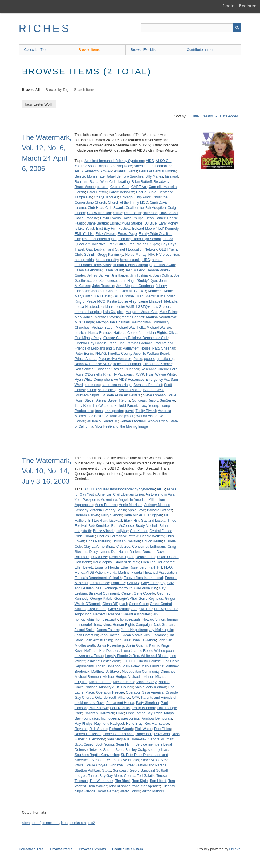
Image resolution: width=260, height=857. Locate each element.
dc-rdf (36, 823)
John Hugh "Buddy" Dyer (138, 281)
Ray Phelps (83, 724)
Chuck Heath (152, 541)
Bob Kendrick (99, 526)
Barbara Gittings (159, 510)
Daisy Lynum (99, 552)
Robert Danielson (88, 734)
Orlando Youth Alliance (112, 698)
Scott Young (104, 744)
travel (129, 411)
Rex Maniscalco (156, 724)
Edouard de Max (126, 562)
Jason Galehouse (88, 270)
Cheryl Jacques (106, 197)
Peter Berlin (84, 354)
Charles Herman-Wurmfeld (117, 536)
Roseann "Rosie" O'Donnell (118, 369)
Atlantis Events (125, 171)
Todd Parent (127, 406)
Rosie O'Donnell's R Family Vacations (104, 374)
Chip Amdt (142, 197)
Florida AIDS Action (90, 573)
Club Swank (114, 208)
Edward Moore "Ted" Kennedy (155, 229)
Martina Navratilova (161, 317)
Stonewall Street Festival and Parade (137, 765)
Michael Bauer (103, 327)
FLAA (168, 567)
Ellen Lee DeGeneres (157, 562)
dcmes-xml (50, 823)
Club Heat (95, 208)
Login (229, 5)
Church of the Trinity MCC (128, 203)
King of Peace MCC (90, 301)
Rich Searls (98, 729)
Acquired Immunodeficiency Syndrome (114, 161)
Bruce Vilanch (103, 531)
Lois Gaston (161, 307)
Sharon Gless (153, 390)
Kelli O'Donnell (124, 296)
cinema (80, 208)
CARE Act (139, 187)
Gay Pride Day (145, 588)
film (77, 239)
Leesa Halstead (87, 307)
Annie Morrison (130, 505)
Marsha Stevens (107, 317)
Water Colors (130, 791)
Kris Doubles (109, 651)
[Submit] (237, 27)
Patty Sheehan (163, 348)
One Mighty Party (88, 338)
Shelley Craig (135, 750)
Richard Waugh (121, 729)
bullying (122, 531)
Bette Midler (133, 515)
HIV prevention (167, 255)
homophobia (84, 260)
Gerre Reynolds (151, 599)
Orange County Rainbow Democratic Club (135, 338)
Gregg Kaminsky (110, 255)
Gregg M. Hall (141, 609)
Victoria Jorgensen (120, 416)
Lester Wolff (124, 307)
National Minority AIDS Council (109, 687)
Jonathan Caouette (105, 291)
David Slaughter (121, 557)
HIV (151, 255)
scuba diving (107, 390)
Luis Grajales (113, 312)
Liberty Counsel (149, 661)
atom (26, 823)
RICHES (45, 28)
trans (99, 411)
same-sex (92, 385)
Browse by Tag (57, 90)
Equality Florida (107, 567)
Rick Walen (143, 729)
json (64, 823)
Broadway (161, 182)
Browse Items (89, 50)
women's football (133, 421)
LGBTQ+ (143, 307)
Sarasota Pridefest (147, 385)
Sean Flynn (125, 744)
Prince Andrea (86, 359)
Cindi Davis (159, 203)
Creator (207, 116)
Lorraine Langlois (88, 312)
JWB (142, 291)
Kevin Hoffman (86, 651)
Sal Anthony (95, 739)
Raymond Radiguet (109, 724)
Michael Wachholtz (130, 327)
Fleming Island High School (139, 239)
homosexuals (130, 260)
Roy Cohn (162, 734)
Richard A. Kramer (157, 364)
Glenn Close (138, 604)
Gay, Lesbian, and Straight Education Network (121, 249)
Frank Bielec (99, 583)
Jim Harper (119, 275)
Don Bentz (83, 562)
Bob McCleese (122, 526)
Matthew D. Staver (105, 672)
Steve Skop (150, 760)
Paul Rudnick (120, 708)
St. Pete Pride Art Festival (121, 395)
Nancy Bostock (100, 333)
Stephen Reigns (104, 760)
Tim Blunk (122, 781)
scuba (91, 390)
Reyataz (81, 729)
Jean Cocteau (110, 635)
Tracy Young (148, 406)
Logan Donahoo (108, 666)
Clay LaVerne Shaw (99, 547)
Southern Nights (87, 395)
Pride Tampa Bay (139, 713)
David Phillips (133, 218)
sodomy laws (158, 750)
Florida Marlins (118, 573)
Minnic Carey (146, 682)
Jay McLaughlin (161, 630)
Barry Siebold (111, 515)
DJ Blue (150, 223)
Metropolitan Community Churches (148, 672)
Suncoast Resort (145, 400)
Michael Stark (123, 682)
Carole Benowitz (121, 192)
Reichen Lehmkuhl (127, 364)
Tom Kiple (140, 781)
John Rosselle (103, 286)
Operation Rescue (110, 692)
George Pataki (101, 599)
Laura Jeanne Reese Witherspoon (147, 651)
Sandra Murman (160, 739)
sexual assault (130, 390)
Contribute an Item (201, 50)
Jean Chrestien (86, 635)
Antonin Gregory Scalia (108, 510)
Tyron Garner (107, 791)
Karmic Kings (159, 645)
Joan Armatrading (98, 640)
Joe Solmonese (105, 281)
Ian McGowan (164, 265)
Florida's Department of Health (98, 578)
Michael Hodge (114, 677)
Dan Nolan (119, 552)
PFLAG (100, 354)
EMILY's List (84, 234)
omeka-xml (78, 823)
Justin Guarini (136, 645)
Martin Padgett (133, 317)
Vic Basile (95, 416)
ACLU (89, 489)
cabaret (102, 187)
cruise (117, 213)
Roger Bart (144, 734)
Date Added (229, 116)
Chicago (126, 197)
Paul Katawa (98, 708)
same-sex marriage (117, 385)
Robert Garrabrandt (118, 734)
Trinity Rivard (145, 411)
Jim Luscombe (155, 635)
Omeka (234, 849)
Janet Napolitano (134, 630)
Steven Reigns (119, 400)
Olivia (173, 333)
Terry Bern (83, 406)
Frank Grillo (117, 244)
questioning (165, 359)
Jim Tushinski (140, 275)
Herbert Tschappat (107, 614)
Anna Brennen (106, 505)
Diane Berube (97, 223)
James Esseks (108, 630)
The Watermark (104, 406)
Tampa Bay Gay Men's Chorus (111, 776)
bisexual (171, 176)
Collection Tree (36, 50)
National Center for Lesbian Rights (140, 333)
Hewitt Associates (137, 614)
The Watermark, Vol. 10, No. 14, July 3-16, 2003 (47, 471)
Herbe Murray (135, 255)
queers (149, 359)
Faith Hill (155, 567)
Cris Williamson (99, 213)
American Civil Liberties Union (120, 494)
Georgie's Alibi (125, 599)
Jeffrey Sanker (98, 275)
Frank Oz (118, 583)
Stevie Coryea (96, 765)
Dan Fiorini (132, 213)
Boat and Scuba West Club (96, 182)
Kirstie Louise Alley (122, 301)
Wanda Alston (147, 416)
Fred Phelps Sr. (140, 244)
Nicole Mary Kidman (150, 687)
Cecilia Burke (146, 192)
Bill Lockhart (97, 520)
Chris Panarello (98, 541)
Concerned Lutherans (149, 547)
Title (195, 116)
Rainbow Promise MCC (93, 364)
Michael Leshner (140, 677)
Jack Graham (164, 625)
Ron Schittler (85, 369)
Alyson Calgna (96, 166)
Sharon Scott (113, 750)
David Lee (99, 557)
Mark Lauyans (152, 666)
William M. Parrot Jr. (102, 421)
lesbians (107, 307)
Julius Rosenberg (110, 645)
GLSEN (90, 255)
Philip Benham (143, 708)
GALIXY (133, 583)
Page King (116, 343)
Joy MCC (129, 291)
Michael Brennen (88, 677)
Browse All (31, 90)
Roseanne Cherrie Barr (159, 369)
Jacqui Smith (85, 630)
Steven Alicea (95, 400)
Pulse (137, 359)
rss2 (91, 823)
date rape (150, 213)
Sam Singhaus (118, 739)
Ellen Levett (84, 567)
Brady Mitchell (146, 526)
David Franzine (86, 218)
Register (247, 5)
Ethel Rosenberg (133, 567)
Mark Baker (168, 312)
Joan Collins (162, 275)
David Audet (168, 213)
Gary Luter (149, 583)
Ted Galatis (145, 776)
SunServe (167, 400)
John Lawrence (144, 640)
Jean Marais (132, 635)
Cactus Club (119, 187)
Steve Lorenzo (154, 395)
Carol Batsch (97, 192)
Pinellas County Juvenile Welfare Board (138, 354)
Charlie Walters (152, 536)
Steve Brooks (128, 760)
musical (81, 333)
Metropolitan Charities (113, 322)
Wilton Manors (153, 791)
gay (156, 244)
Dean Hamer (155, 218)
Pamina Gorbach (139, 343)
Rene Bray (134, 724)
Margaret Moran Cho (142, 312)
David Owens (110, 218)
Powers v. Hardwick (99, 713)
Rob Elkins (162, 729)
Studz (106, 770)
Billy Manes (154, 176)
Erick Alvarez (106, 234)
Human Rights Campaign (132, 265)
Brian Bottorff (142, 182)
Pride (120, 713)
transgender (114, 411)
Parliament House (136, 348)
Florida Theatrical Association (154, 573)
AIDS (150, 161)
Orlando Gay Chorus (91, 343)
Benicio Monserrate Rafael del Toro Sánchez (109, 176)
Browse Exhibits (143, 50)
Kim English (166, 296)
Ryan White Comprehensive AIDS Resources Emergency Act (122, 380)
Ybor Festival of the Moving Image (121, 426)
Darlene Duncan (142, 552)
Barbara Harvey (87, 515)
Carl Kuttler (139, 531)
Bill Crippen (153, 515)
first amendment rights (99, 239)
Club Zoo (123, 547)
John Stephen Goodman (135, 286)
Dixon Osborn (167, 557)
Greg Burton (97, 609)
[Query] (191, 27)
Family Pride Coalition (155, 234)
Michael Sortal (100, 682)
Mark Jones (84, 317)
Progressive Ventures (115, 359)
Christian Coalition (126, 541)
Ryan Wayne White (161, 374)
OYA (135, 698)
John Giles (122, 640)
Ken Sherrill (146, 296)
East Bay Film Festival (113, 229)
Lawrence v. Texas (89, 656)
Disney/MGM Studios (126, 223)
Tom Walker (97, 786)
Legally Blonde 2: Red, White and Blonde (136, 656)
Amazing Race (120, 166)
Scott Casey (84, 744)
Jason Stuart (113, 270)
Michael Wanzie (159, 327)
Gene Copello (144, 593)
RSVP (139, 374)
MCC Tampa (84, 322)
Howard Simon (153, 619)
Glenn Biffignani (114, 604)
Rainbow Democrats (156, 718)
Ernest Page (127, 234)
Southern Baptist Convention (97, 755)
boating (124, 182)
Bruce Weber (85, 187)
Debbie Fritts (145, 557)
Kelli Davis (102, 296)
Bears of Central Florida (157, 171)
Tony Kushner (119, 786)
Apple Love (136, 510)
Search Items (84, 90)
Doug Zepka (102, 562)
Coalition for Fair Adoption (146, 208)
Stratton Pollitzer (87, 770)
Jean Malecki (135, 270)
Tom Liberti (158, 781)
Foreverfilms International (143, 578)
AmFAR (106, 171)
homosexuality (107, 260)
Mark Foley (130, 666)
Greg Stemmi (118, 609)
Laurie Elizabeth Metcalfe (157, 301)
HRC (146, 260)
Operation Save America (144, 692)
